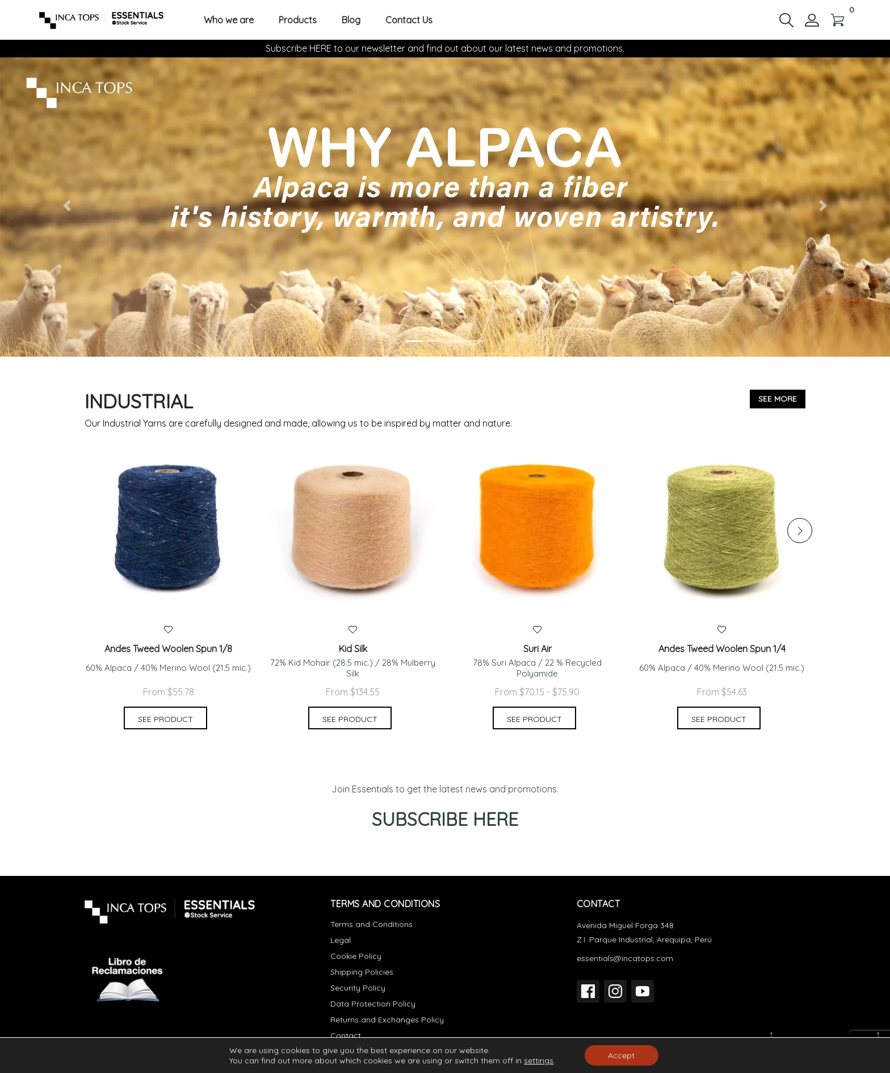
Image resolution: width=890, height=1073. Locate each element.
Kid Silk (353, 649)
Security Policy (357, 988)
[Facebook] (588, 991)
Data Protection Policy (372, 1004)
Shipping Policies (361, 972)
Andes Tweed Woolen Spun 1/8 (168, 649)
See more (777, 399)
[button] (786, 19)
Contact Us (409, 20)
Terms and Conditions (371, 924)
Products (298, 20)
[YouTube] (642, 991)
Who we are (229, 20)
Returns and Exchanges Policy (387, 1019)
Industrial (139, 401)
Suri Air (537, 649)
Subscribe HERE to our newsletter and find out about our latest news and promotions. (445, 48)
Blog (351, 20)
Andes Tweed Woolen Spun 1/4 (722, 649)
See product (165, 719)
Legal (340, 940)
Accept (621, 1055)
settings (538, 1060)
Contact (345, 1035)
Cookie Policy (355, 956)
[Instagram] (615, 991)
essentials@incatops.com (625, 958)
